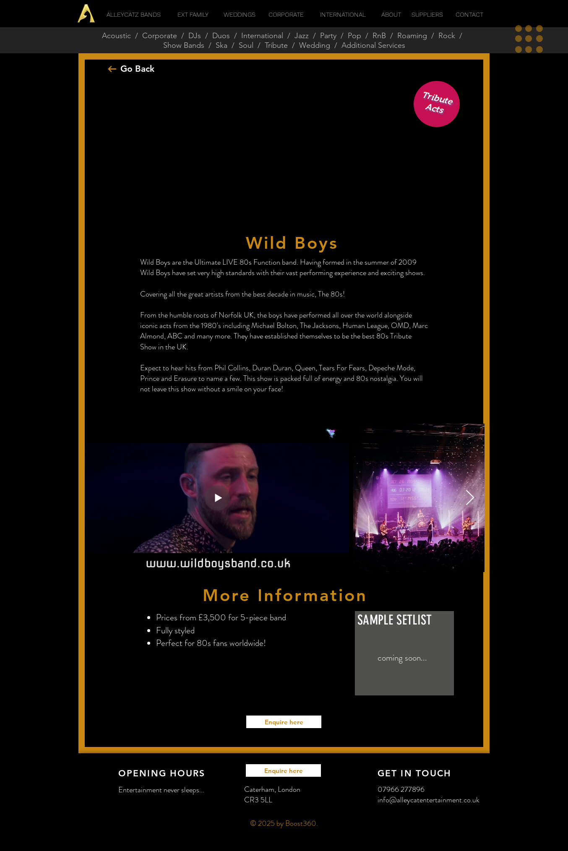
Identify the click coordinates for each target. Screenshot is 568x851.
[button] (529, 39)
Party (328, 35)
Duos (221, 35)
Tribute (276, 45)
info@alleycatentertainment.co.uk (428, 799)
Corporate (159, 35)
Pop (354, 35)
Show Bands (183, 45)
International (262, 35)
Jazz (301, 35)
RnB (379, 35)
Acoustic (116, 35)
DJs (194, 35)
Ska (221, 45)
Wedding (314, 45)
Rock (446, 35)
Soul (246, 45)
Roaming (412, 35)
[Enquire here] (283, 721)
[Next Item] (470, 498)
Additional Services (373, 45)
